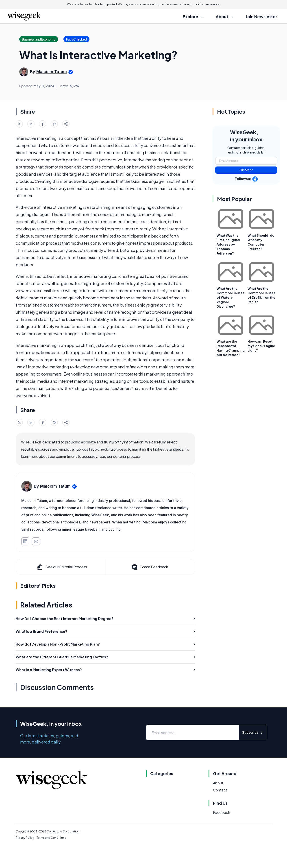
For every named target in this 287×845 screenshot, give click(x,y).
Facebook (221, 812)
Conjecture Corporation (63, 831)
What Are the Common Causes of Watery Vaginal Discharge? (230, 297)
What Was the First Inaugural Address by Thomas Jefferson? (228, 244)
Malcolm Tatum (51, 71)
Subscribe (246, 170)
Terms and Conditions (51, 837)
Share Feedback (149, 567)
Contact (220, 790)
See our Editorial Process (61, 567)
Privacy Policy (25, 837)
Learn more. (212, 4)
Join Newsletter (261, 16)
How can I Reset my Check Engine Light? (261, 345)
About (218, 782)
